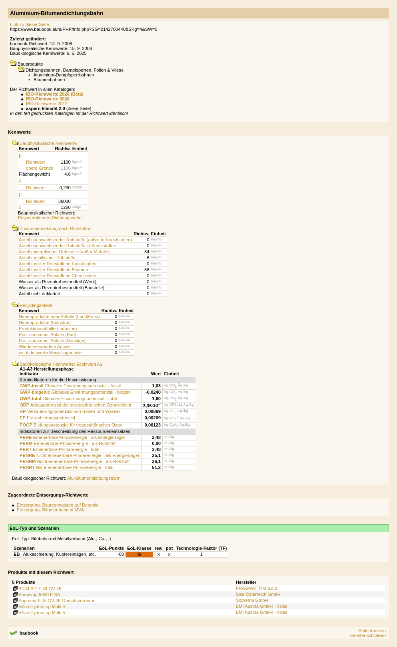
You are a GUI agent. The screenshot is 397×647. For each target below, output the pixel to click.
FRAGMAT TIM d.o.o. (257, 588)
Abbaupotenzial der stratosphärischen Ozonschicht (75, 405)
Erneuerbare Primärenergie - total (60, 449)
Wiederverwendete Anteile (45, 346)
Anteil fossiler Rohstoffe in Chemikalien (57, 275)
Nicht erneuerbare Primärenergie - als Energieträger (80, 455)
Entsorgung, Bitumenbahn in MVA (50, 509)
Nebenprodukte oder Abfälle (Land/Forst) (59, 316)
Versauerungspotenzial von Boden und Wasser (70, 411)
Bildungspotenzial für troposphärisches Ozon (71, 425)
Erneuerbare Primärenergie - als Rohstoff (68, 443)
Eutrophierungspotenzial (47, 417)
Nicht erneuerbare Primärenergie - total (67, 467)
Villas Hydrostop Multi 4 (38, 606)
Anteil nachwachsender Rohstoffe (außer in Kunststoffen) (75, 239)
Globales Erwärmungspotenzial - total (68, 398)
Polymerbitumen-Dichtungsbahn (50, 217)
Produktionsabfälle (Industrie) (48, 328)
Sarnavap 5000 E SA (36, 594)
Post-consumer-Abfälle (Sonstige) (52, 340)
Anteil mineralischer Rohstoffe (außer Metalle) (64, 251)
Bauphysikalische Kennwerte (44, 143)
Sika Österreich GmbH (258, 594)
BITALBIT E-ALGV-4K (37, 588)
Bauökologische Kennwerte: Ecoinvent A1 (57, 364)
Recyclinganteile (32, 305)
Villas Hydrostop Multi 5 (38, 612)
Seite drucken (371, 630)
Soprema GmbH (252, 600)
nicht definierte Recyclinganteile (50, 352)
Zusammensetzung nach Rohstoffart (52, 228)
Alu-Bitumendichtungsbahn (94, 478)
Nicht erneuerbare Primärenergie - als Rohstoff (75, 461)
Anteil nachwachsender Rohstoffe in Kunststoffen (67, 245)
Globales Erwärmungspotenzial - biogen (75, 392)
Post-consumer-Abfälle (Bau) (47, 334)
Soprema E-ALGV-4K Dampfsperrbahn (54, 600)
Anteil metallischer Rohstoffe (47, 257)
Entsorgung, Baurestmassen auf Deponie (58, 505)
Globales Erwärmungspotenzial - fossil (70, 385)
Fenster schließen (368, 635)
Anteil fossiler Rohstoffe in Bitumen (53, 269)
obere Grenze (39, 168)
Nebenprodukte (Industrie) (45, 322)
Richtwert (35, 162)
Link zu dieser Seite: (30, 24)
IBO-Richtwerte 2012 (47, 103)
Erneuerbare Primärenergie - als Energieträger (72, 437)
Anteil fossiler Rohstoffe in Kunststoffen (57, 263)
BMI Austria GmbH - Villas (261, 606)
